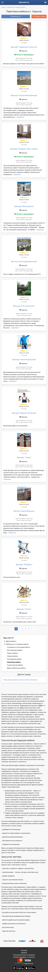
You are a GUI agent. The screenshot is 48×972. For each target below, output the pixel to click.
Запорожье (34, 680)
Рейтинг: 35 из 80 (24, 142)
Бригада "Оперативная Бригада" (24, 95)
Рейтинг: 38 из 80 (24, 40)
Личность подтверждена (24, 55)
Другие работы (10, 641)
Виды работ (7, 638)
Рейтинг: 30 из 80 (24, 406)
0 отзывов (24, 42)
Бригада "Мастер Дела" (24, 206)
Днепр (9, 680)
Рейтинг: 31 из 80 (24, 353)
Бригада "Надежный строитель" (24, 47)
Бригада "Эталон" (24, 609)
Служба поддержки (20, 957)
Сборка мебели (12, 656)
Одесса (21, 680)
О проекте (31, 957)
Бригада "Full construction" (24, 306)
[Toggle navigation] (2, 2)
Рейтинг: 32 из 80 (24, 299)
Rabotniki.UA (24, 2)
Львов (27, 680)
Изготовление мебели (14, 650)
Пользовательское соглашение (24, 955)
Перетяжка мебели (14, 662)
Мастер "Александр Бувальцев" (24, 261)
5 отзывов (24, 91)
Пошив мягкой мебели (15, 665)
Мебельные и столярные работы (16, 644)
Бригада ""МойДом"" (24, 564)
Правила (24, 953)
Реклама (24, 950)
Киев (5, 680)
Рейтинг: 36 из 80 (24, 88)
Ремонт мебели (12, 653)
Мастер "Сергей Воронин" (24, 511)
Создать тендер (39, 16)
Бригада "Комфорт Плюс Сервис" (24, 149)
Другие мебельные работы (16, 668)
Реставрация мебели (14, 659)
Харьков (15, 680)
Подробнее (20, 117)
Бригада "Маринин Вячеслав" (24, 413)
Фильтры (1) (15, 16)
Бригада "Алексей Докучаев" (24, 359)
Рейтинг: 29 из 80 (24, 558)
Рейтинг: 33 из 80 (24, 255)
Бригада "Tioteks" (24, 457)
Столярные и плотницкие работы (18, 647)
